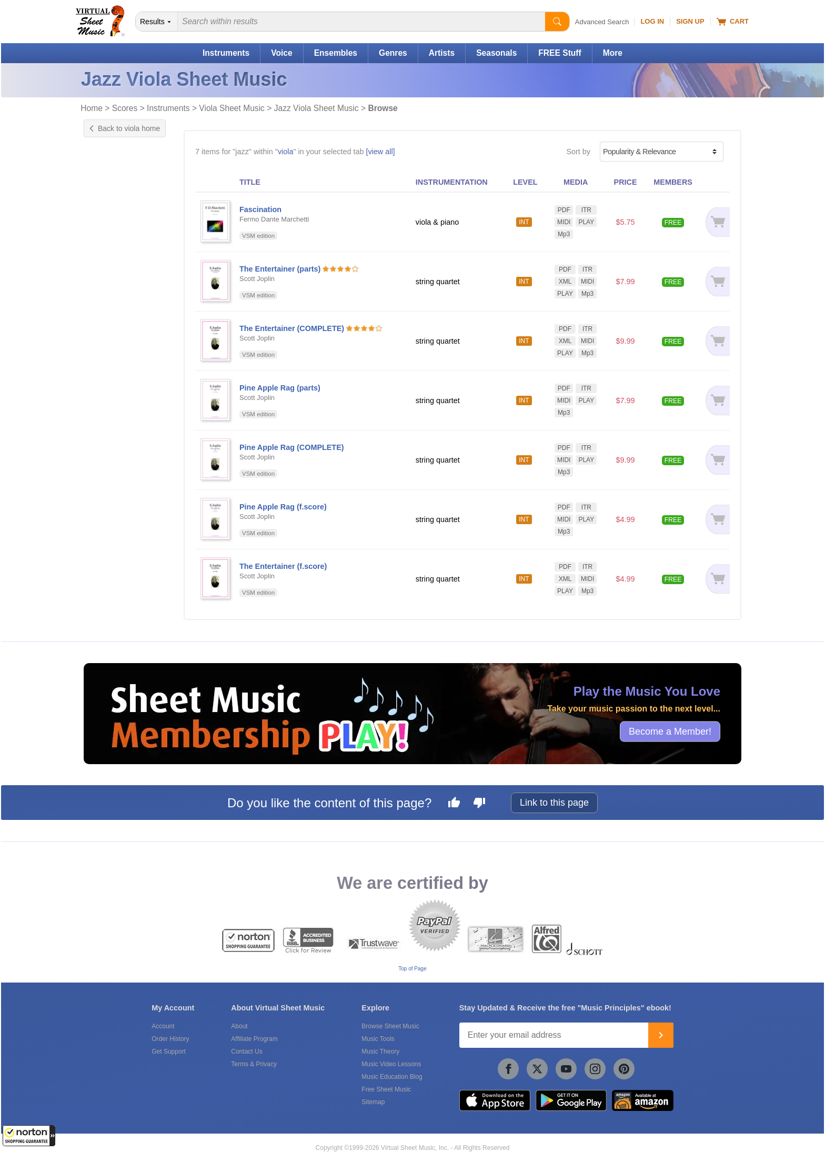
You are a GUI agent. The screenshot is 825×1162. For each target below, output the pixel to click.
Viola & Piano (116, 392)
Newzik (106, 610)
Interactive (111, 220)
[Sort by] (661, 152)
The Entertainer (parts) (279, 269)
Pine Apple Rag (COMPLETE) (291, 447)
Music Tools (377, 1039)
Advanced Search (602, 22)
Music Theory (380, 1051)
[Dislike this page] (479, 804)
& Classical (121, 291)
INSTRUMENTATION (452, 182)
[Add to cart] (715, 222)
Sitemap (373, 1102)
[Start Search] (557, 21)
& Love (115, 312)
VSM (102, 550)
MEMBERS (672, 182)
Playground (113, 242)
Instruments (226, 52)
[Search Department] (157, 21)
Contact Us (246, 1051)
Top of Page (412, 968)
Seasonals (496, 52)
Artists (442, 52)
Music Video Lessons (391, 1064)
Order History (170, 1039)
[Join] (660, 1035)
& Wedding (121, 343)
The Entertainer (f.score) (283, 566)
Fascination (260, 209)
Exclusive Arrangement (133, 171)
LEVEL (525, 182)
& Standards (123, 322)
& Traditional (124, 333)
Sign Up (690, 21)
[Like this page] (454, 804)
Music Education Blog (391, 1076)
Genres (393, 52)
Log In (652, 21)
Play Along (112, 231)
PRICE (625, 182)
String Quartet (118, 381)
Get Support (169, 1051)
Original (107, 182)
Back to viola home (124, 128)
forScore (108, 599)
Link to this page (554, 802)
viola (286, 151)
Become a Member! (670, 731)
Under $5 (109, 441)
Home (92, 108)
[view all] (380, 151)
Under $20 (111, 463)
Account (163, 1026)
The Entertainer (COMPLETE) (291, 328)
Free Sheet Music (386, 1089)
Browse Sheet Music (390, 1026)
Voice (281, 52)
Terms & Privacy (254, 1064)
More (612, 52)
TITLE (249, 182)
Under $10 (111, 452)
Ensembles (335, 52)
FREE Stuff (559, 52)
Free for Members (124, 430)
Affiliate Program (254, 1039)
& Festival (120, 301)
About (239, 1026)
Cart (733, 21)
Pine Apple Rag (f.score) (283, 507)
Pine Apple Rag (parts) (279, 388)
